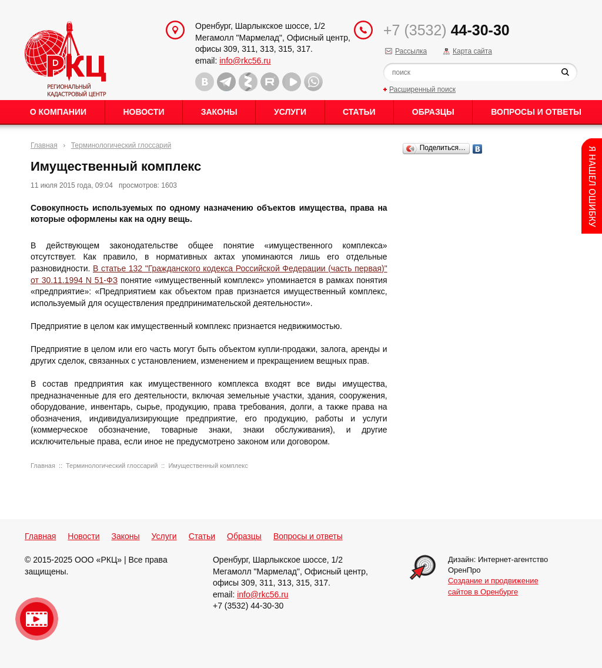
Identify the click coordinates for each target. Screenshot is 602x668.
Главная (44, 145)
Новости (143, 112)
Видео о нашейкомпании (36, 618)
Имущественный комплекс (208, 465)
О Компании (58, 112)
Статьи (359, 112)
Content (591, 186)
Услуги (290, 112)
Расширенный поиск (422, 89)
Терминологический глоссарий (121, 145)
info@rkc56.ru (244, 60)
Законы (219, 112)
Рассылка (411, 51)
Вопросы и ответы (536, 112)
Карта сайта (472, 51)
